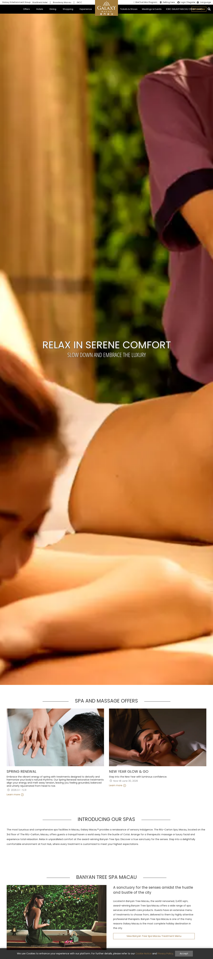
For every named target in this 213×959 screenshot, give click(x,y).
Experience (86, 9)
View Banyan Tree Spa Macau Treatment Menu (153, 936)
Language (205, 2)
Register (191, 2)
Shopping (68, 9)
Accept (184, 953)
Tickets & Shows (128, 9)
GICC (79, 2)
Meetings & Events (152, 9)
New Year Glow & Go (128, 772)
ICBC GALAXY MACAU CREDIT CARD (184, 9)
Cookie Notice (143, 953)
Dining (53, 9)
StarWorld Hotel (39, 2)
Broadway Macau (62, 2)
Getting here (169, 2)
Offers (26, 9)
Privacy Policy (165, 953)
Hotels (39, 9)
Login (183, 2)
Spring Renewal (21, 772)
